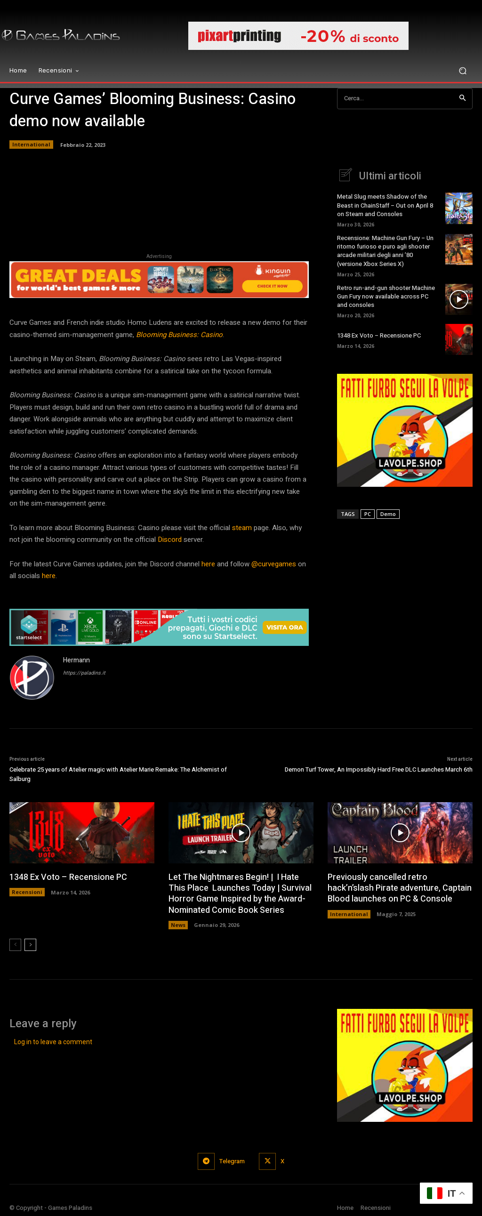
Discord (169, 539)
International (31, 144)
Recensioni (27, 891)
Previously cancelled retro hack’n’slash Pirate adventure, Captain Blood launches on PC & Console (400, 888)
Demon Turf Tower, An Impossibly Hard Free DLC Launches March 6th (379, 769)
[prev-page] (15, 945)
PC (367, 513)
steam (241, 528)
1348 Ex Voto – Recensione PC (379, 335)
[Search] (462, 98)
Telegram (232, 1161)
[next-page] (30, 945)
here (207, 564)
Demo (388, 513)
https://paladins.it (84, 673)
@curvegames (272, 564)
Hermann (76, 660)
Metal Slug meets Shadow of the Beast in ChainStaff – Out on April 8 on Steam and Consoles (385, 205)
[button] (462, 71)
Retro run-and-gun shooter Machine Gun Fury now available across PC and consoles (386, 296)
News (178, 924)
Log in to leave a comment (53, 1042)
